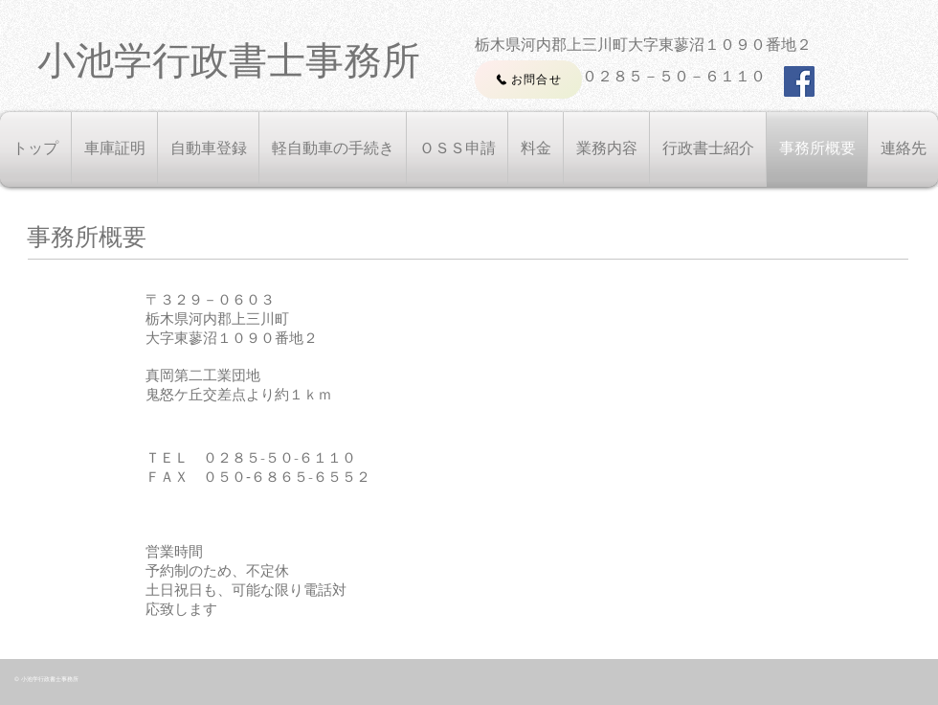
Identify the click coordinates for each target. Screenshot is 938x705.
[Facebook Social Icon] (799, 81)
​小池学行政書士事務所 (228, 60)
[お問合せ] (528, 79)
